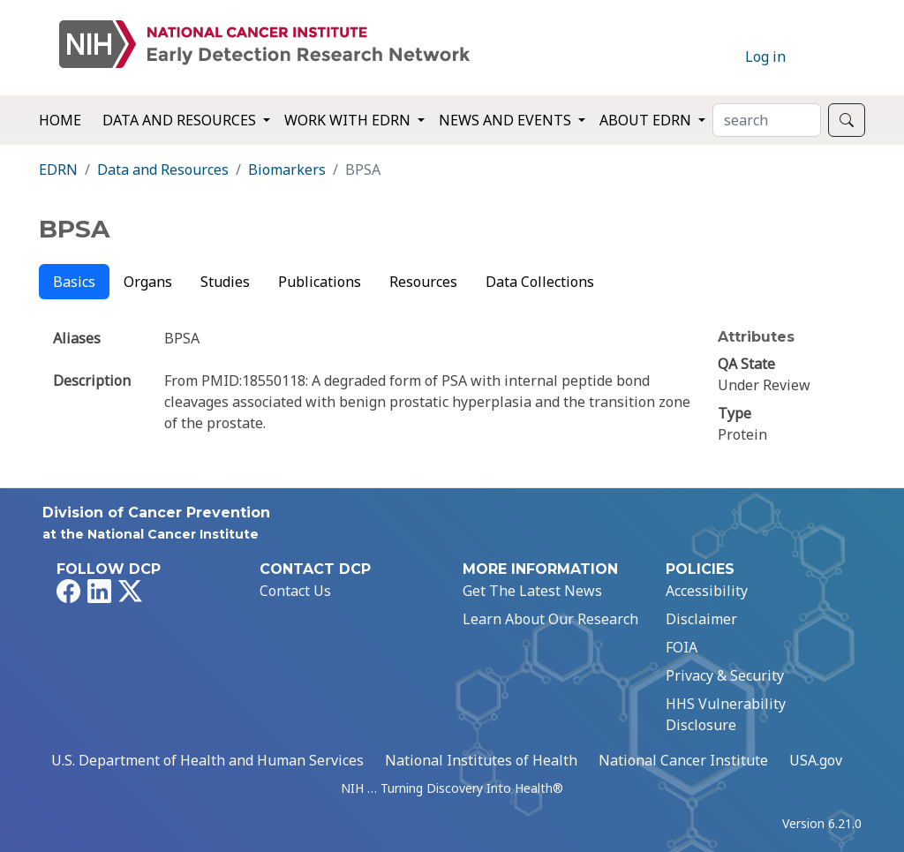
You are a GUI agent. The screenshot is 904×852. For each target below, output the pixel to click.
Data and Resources (163, 169)
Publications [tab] (319, 281)
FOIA (681, 647)
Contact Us (295, 590)
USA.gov (815, 760)
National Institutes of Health (481, 760)
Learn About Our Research (550, 619)
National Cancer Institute (683, 760)
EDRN (58, 169)
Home (60, 120)
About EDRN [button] (647, 120)
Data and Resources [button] (181, 120)
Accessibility (707, 590)
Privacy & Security (725, 675)
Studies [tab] (225, 281)
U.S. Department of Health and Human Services (207, 760)
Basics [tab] (74, 281)
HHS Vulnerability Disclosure (726, 714)
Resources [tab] (423, 281)
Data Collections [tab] (540, 281)
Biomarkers (287, 169)
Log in (765, 56)
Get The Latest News (532, 590)
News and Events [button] (507, 120)
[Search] (766, 120)
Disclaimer (701, 619)
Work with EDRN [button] (349, 120)
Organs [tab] (148, 281)
